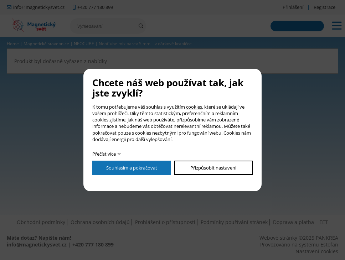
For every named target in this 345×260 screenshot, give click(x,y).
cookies (194, 107)
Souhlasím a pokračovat (131, 168)
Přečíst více (104, 154)
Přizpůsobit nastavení (213, 168)
